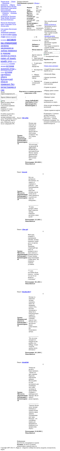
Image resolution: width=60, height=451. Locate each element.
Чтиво (3, 18)
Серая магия (12, 8)
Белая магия (12, 11)
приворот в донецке (9, 51)
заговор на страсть (8, 55)
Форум (3, 22)
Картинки (4, 6)
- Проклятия (5, 3)
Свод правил (5, 29)
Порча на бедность (50, 24)
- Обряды (12, 5)
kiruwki (24, 172)
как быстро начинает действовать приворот (8, 71)
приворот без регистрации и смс (8, 87)
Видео (9, 6)
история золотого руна (7, 67)
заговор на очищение (9, 41)
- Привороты (6, 4)
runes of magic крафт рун (8, 60)
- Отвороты (5, 13)
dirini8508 (25, 362)
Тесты (14, 24)
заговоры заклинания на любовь (7, 48)
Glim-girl (25, 229)
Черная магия (5, 1)
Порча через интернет (51, 66)
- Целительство (5, 15)
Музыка (13, 6)
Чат (6, 22)
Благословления (6, 10)
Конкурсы (10, 19)
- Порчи (12, 1)
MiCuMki (25, 118)
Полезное (13, 16)
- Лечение (5, 14)
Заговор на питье (49, 36)
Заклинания (4, 11)
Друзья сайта (5, 26)
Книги (19, 5)
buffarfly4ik (34, 100)
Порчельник (4, 8)
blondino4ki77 (26, 292)
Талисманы (8, 24)
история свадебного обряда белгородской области (7, 77)
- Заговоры (13, 13)
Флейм (7, 18)
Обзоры (36, 3)
